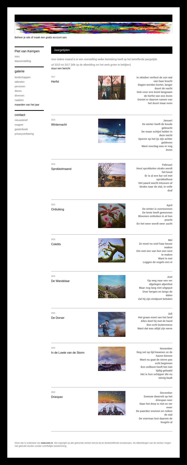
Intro (17, 56)
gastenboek (21, 129)
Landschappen (22, 77)
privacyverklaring (24, 133)
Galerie (19, 71)
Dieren (18, 91)
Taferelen (19, 81)
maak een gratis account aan (50, 37)
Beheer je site (22, 37)
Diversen (19, 95)
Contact (20, 115)
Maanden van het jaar (27, 104)
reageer (19, 124)
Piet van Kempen (27, 51)
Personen (20, 86)
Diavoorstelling (23, 61)
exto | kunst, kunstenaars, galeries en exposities (25, 18)
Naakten (19, 100)
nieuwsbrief (21, 120)
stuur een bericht (60, 68)
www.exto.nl (47, 443)
